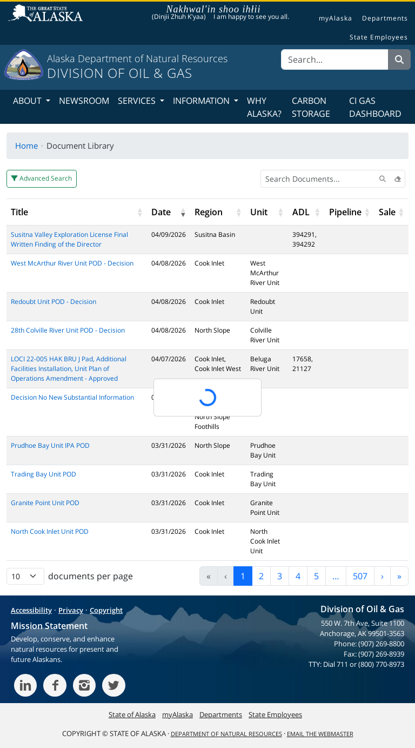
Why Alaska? (264, 107)
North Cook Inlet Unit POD (50, 531)
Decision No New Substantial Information (72, 397)
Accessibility (31, 610)
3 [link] (279, 576)
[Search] (335, 59)
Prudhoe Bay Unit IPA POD (50, 445)
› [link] (382, 576)
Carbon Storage (311, 107)
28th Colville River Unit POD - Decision (68, 330)
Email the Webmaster (320, 734)
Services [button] (138, 101)
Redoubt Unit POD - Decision (53, 301)
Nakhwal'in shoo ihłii (213, 9)
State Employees (379, 37)
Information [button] (202, 101)
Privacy (70, 610)
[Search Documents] (332, 179)
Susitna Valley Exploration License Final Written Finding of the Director (69, 239)
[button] (139, 212)
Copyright (106, 610)
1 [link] (242, 576)
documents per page (90, 576)
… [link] (335, 576)
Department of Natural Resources (226, 734)
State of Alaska (47, 14)
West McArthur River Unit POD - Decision (72, 263)
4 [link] (298, 576)
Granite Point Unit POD (45, 502)
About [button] (28, 101)
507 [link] (360, 576)
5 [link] (316, 576)
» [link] (399, 576)
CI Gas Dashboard (375, 107)
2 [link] (261, 576)
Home (26, 145)
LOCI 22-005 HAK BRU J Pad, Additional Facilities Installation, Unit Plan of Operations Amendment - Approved (68, 368)
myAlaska (335, 18)
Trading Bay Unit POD (43, 474)
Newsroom (84, 101)
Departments (385, 18)
